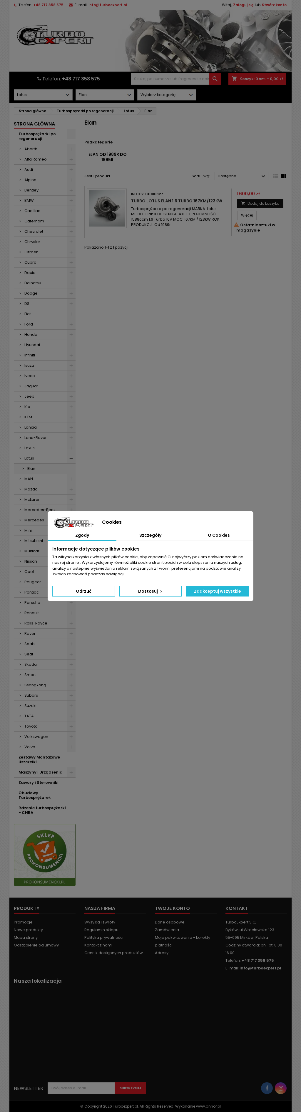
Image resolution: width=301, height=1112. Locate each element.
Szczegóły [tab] (150, 535)
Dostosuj (150, 591)
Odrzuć (83, 591)
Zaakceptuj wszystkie (217, 591)
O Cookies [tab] (219, 535)
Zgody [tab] (82, 535)
